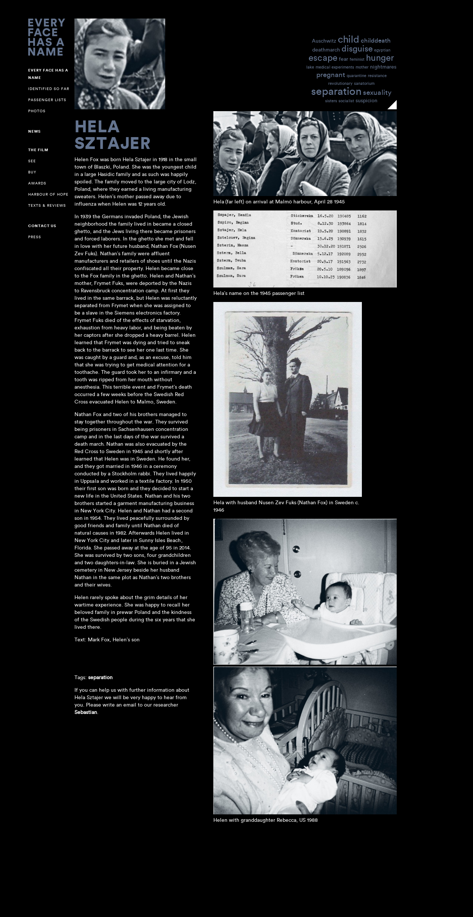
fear (343, 58)
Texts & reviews (47, 205)
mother (362, 67)
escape (323, 57)
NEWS (34, 131)
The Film (38, 150)
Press (34, 237)
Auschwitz (324, 40)
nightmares (383, 66)
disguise (357, 48)
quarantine (356, 75)
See (32, 161)
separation (336, 90)
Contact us (42, 226)
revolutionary (340, 83)
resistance (377, 75)
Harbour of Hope (48, 194)
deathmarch (326, 49)
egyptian (382, 50)
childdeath (376, 40)
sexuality (377, 92)
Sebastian (85, 712)
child (348, 38)
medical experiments (335, 67)
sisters (331, 100)
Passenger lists (47, 99)
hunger (380, 57)
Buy (32, 172)
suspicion (366, 100)
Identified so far (48, 88)
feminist (357, 59)
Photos (37, 111)
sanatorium (364, 83)
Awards (37, 183)
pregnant (330, 74)
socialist (346, 100)
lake (310, 67)
